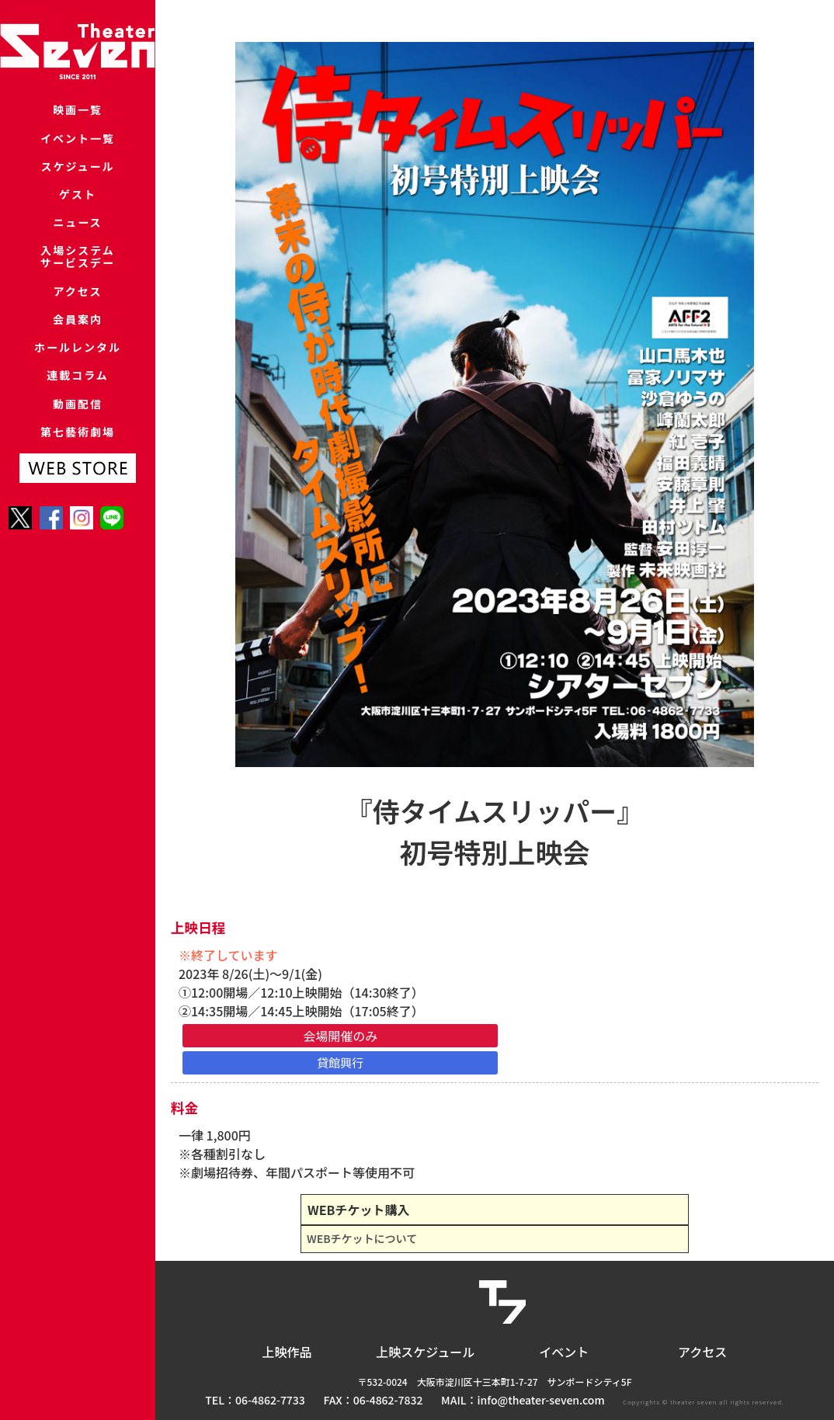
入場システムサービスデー (78, 297)
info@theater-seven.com (541, 1400)
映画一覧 (77, 112)
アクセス (77, 339)
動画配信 (77, 482)
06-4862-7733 (270, 1400)
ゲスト (77, 219)
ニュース (77, 255)
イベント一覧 (78, 148)
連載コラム (78, 446)
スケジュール (78, 183)
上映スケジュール (425, 1351)
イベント (564, 1351)
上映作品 (286, 1351)
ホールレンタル (77, 410)
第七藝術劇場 (78, 517)
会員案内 (77, 374)
